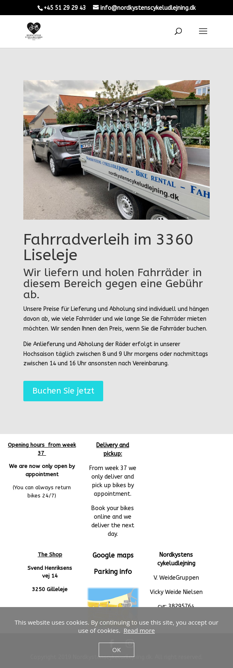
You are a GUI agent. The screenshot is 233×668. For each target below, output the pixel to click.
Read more (139, 630)
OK (116, 650)
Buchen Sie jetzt (63, 391)
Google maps (113, 555)
